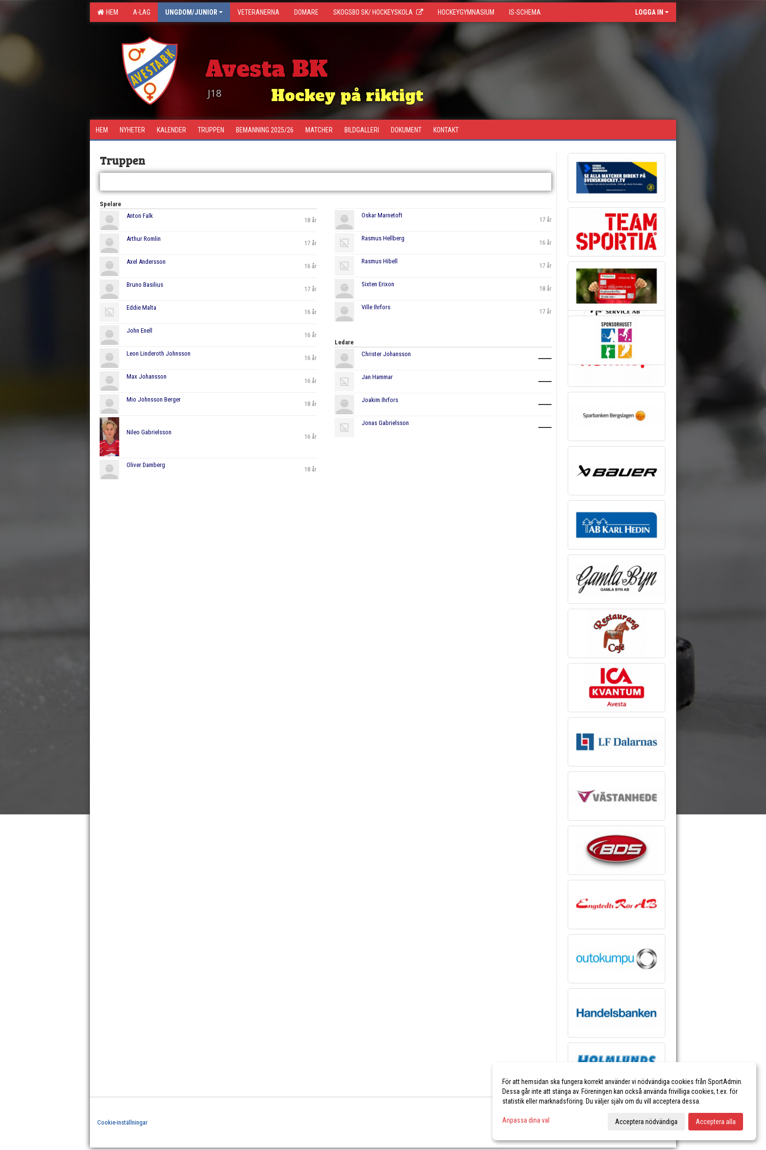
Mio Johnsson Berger (154, 399)
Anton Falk (140, 215)
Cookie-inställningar (122, 1122)
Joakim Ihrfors (380, 400)
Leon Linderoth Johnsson (159, 353)
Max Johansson (147, 376)
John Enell (139, 330)
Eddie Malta (141, 307)
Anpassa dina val (526, 1120)
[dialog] (624, 1101)
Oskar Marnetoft (382, 215)
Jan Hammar (377, 377)
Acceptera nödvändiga (646, 1122)
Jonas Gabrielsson (385, 422)
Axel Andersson (146, 261)
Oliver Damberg (146, 465)
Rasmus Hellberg (383, 238)
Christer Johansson (386, 354)
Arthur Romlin (144, 238)
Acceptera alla (716, 1122)
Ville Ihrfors (376, 307)
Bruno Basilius (145, 284)
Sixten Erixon (378, 284)
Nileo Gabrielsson (149, 432)
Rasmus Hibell (380, 261)
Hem (107, 12)
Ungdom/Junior (194, 12)
